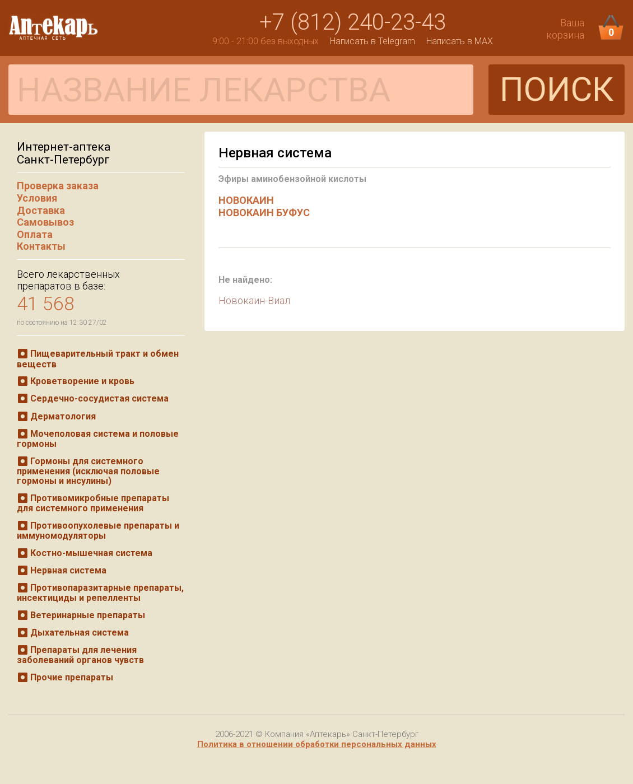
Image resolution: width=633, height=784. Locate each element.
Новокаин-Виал (254, 300)
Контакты (41, 246)
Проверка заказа (58, 186)
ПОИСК (556, 89)
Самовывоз (45, 222)
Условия (37, 198)
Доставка (41, 210)
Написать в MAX (459, 41)
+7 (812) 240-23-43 (352, 22)
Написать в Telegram (372, 41)
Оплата (35, 234)
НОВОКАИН (246, 200)
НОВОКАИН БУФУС (264, 212)
